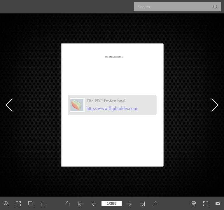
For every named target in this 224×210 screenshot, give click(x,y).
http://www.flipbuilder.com (112, 108)
